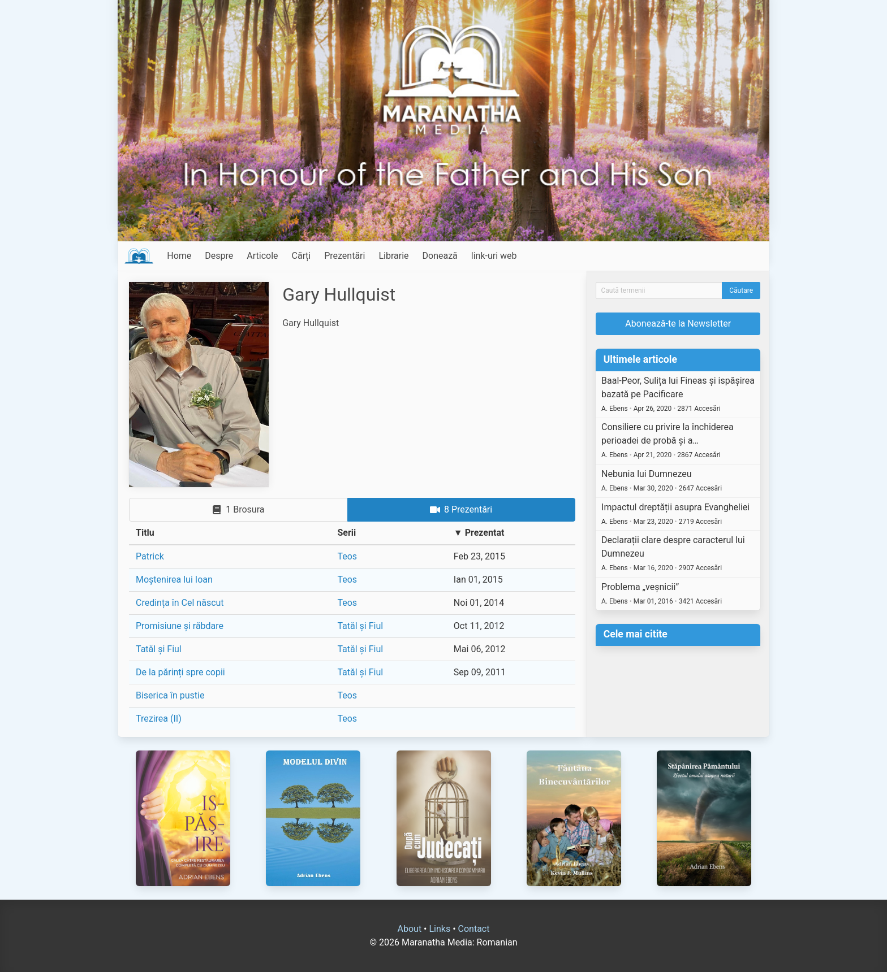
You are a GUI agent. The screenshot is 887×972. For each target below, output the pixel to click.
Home (179, 255)
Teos (347, 556)
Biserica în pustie (170, 695)
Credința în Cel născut (180, 602)
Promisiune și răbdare (179, 625)
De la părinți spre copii (180, 672)
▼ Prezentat (479, 532)
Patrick (150, 556)
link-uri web (494, 255)
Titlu (145, 532)
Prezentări (344, 255)
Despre (219, 255)
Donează (440, 255)
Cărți (301, 255)
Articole (262, 255)
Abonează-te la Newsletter (678, 323)
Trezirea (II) (159, 718)
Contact (474, 928)
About (410, 928)
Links (439, 928)
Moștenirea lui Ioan (174, 579)
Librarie (393, 255)
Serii (346, 532)
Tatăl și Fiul (360, 625)
